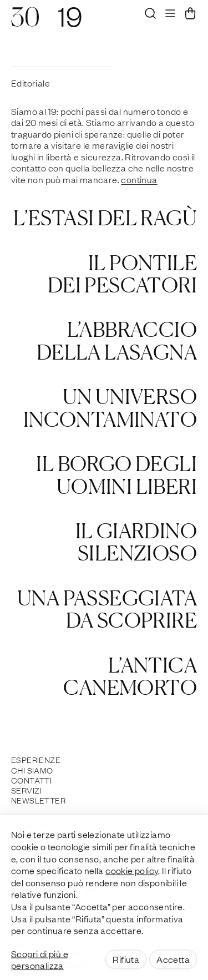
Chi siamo (32, 770)
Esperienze (35, 759)
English (28, 823)
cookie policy (131, 881)
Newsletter (38, 800)
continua (139, 179)
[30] (25, 22)
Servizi (26, 790)
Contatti (31, 780)
